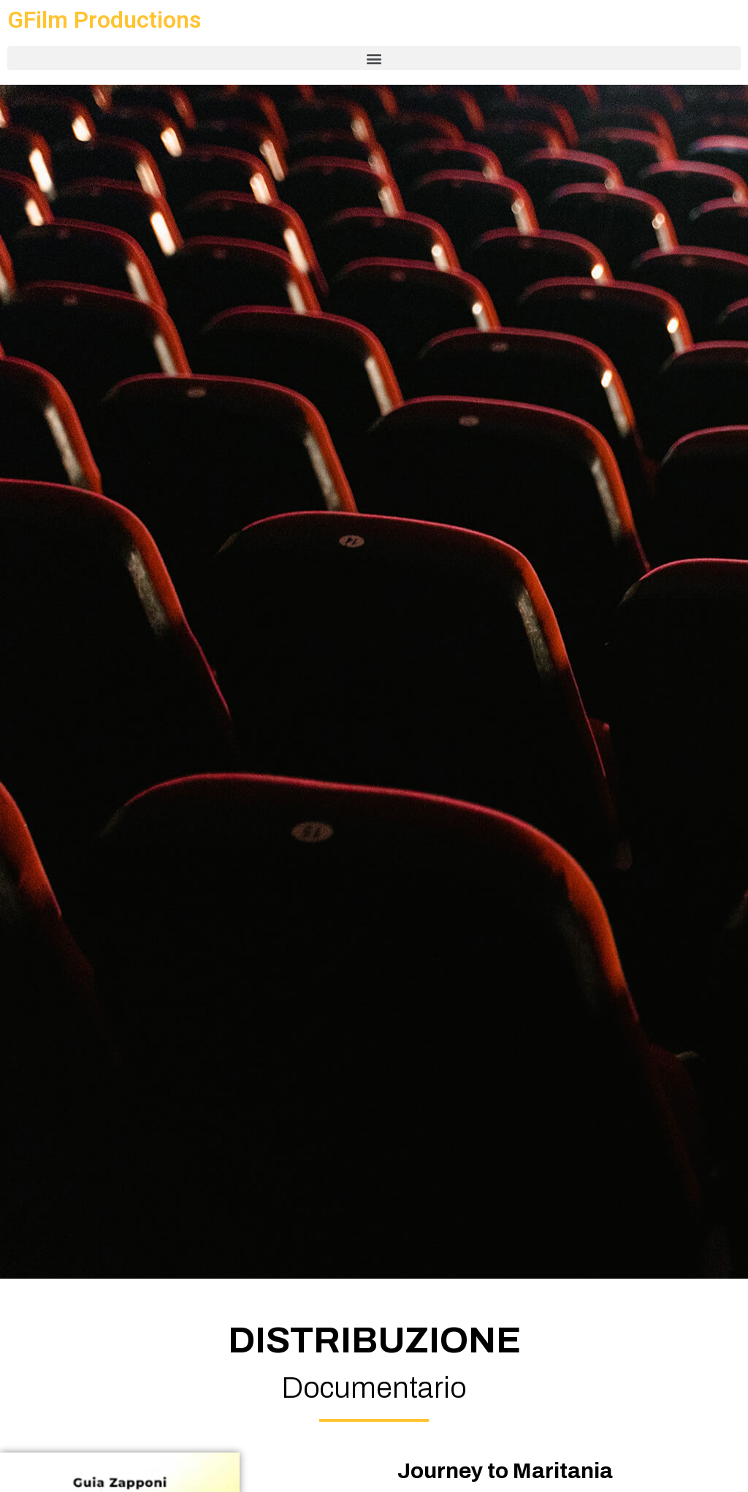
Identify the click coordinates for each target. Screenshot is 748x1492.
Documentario (374, 1388)
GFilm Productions (104, 20)
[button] (374, 58)
